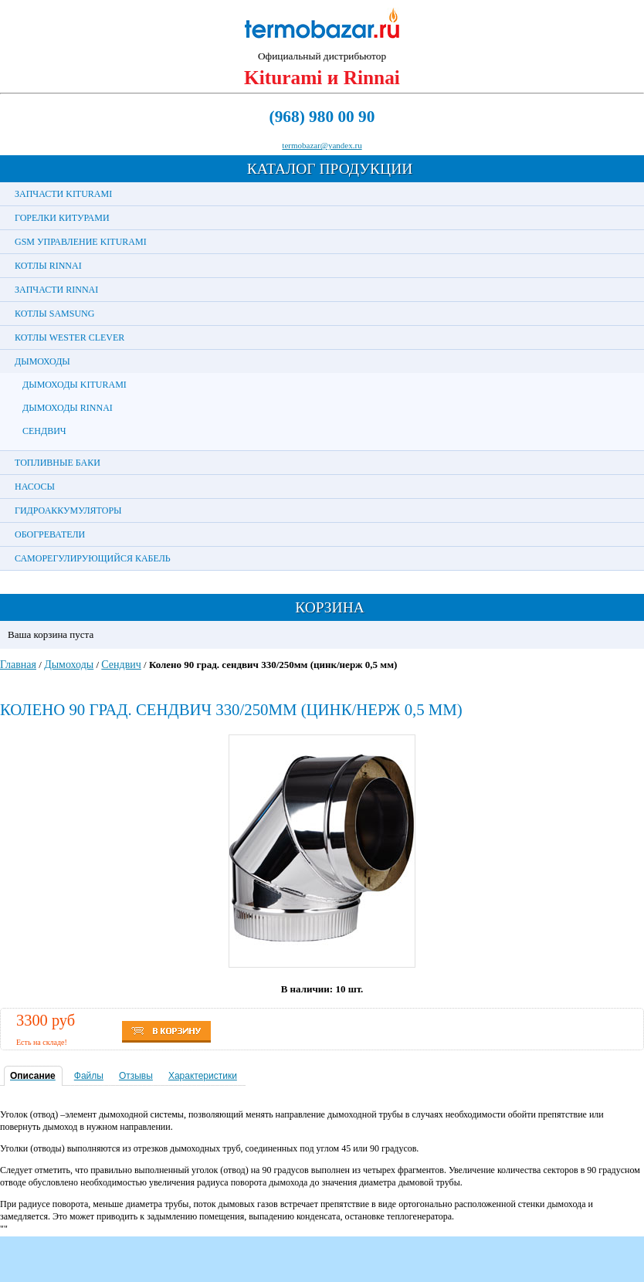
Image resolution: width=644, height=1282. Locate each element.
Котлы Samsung (54, 313)
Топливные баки (57, 462)
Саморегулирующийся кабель (93, 558)
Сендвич (44, 431)
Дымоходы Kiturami (74, 384)
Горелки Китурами (62, 217)
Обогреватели (50, 534)
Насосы (35, 486)
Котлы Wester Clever (69, 337)
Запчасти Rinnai (56, 289)
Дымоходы (42, 361)
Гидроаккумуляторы (68, 510)
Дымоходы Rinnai (67, 407)
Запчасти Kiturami (63, 193)
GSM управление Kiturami (81, 241)
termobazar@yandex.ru (321, 145)
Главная (18, 664)
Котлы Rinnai (48, 265)
